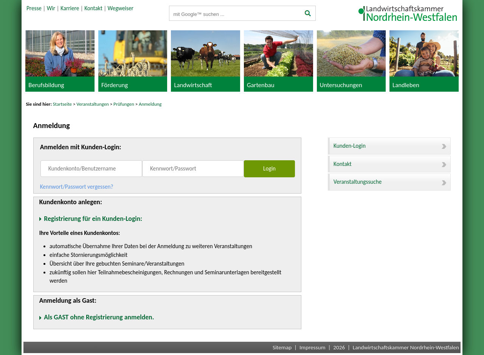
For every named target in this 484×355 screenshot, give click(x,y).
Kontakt (93, 8)
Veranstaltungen (92, 104)
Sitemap (282, 347)
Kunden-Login (390, 145)
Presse (34, 8)
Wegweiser (120, 8)
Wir (51, 8)
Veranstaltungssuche (390, 181)
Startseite (62, 104)
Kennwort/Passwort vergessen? (76, 186)
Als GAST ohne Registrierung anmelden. (99, 317)
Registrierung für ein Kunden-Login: (93, 218)
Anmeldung (150, 104)
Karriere (69, 8)
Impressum (312, 347)
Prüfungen (124, 104)
